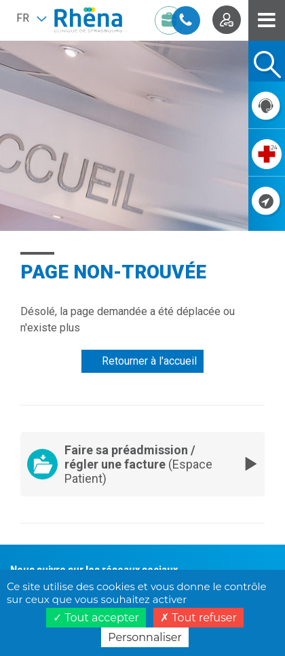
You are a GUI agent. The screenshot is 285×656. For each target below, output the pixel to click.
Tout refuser (198, 617)
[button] (31, 18)
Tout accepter (96, 617)
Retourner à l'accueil (149, 360)
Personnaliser (145, 637)
